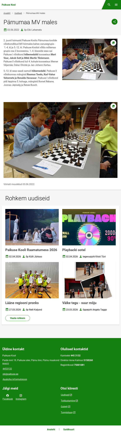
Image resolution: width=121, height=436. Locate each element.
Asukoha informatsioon (15, 379)
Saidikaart (68, 429)
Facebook (8, 397)
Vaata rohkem (17, 318)
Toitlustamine (68, 400)
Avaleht (7, 13)
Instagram (21, 397)
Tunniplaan (67, 412)
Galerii (64, 406)
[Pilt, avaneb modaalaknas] (60, 140)
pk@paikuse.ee (10, 374)
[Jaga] (114, 22)
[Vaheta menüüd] (116, 4)
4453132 (7, 368)
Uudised (18, 13)
